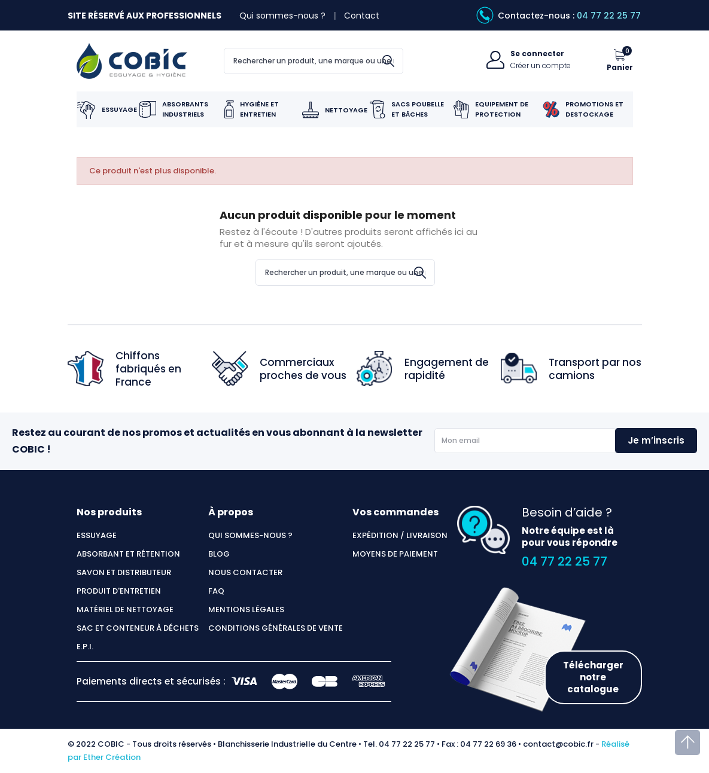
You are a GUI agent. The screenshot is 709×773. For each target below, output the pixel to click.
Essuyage (97, 535)
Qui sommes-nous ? (282, 16)
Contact (361, 16)
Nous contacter (245, 573)
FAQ (216, 591)
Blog (219, 554)
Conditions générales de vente (275, 628)
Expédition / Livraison (400, 535)
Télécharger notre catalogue (593, 677)
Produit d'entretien (119, 591)
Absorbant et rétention (128, 554)
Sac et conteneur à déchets (138, 628)
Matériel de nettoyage (125, 610)
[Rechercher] (313, 61)
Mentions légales (246, 610)
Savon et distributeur (124, 573)
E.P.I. (85, 647)
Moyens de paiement (395, 554)
